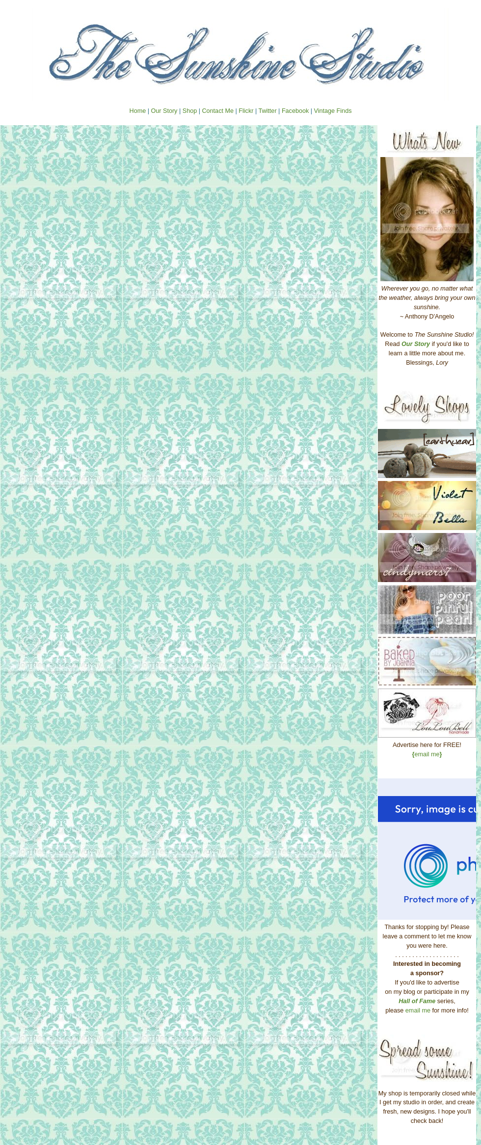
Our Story (164, 110)
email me (427, 754)
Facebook (295, 110)
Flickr (246, 110)
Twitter (267, 110)
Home (138, 110)
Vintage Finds (333, 110)
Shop (190, 110)
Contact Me (217, 110)
